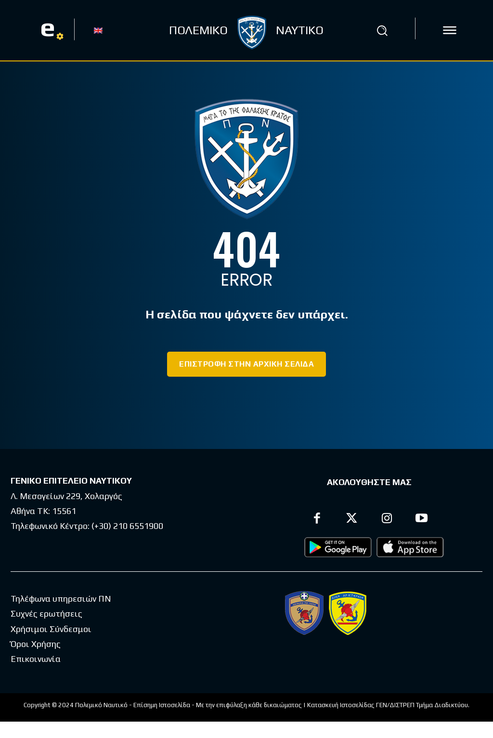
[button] (381, 30)
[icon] (449, 30)
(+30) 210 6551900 (127, 526)
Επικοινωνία (36, 659)
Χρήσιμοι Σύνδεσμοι (51, 629)
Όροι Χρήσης (36, 644)
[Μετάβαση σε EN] (98, 30)
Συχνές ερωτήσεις (46, 613)
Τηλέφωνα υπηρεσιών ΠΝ (61, 598)
